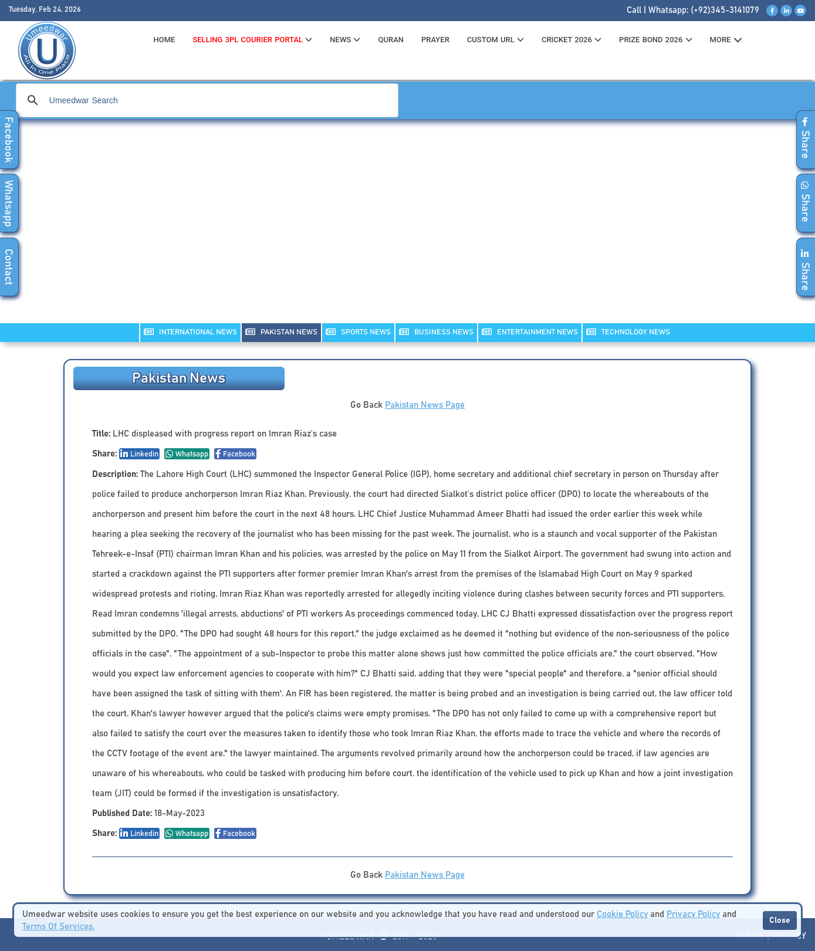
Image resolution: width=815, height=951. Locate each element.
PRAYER (435, 39)
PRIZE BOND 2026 (655, 39)
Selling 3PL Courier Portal (252, 39)
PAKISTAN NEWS (281, 331)
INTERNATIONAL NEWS (190, 331)
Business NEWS (436, 331)
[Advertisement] (407, 229)
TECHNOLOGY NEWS (628, 331)
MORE (726, 40)
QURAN (391, 39)
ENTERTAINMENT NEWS (530, 331)
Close (779, 920)
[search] (205, 100)
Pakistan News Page (425, 405)
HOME (164, 39)
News (345, 39)
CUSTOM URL (495, 39)
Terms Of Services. (58, 926)
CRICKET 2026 (571, 39)
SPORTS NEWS (358, 331)
